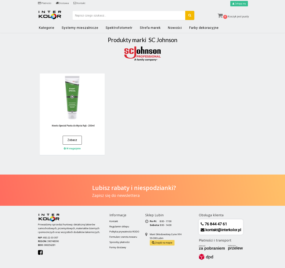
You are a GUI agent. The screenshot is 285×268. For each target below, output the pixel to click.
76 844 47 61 (215, 224)
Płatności (44, 3)
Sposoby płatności (119, 242)
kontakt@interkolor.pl (222, 230)
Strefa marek (150, 28)
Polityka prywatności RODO (124, 231)
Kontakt (79, 3)
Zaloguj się (239, 3)
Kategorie (46, 28)
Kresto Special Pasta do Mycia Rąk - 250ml (73, 125)
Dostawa (62, 3)
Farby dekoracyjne (204, 28)
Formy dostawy (117, 247)
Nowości (175, 28)
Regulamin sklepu (119, 226)
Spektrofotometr (119, 28)
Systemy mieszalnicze (80, 28)
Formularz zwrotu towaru (123, 236)
